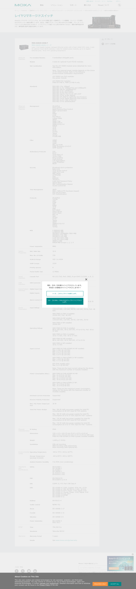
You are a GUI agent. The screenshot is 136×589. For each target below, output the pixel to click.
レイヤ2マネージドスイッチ (73, 10)
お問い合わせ (89, 1)
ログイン (118, 1)
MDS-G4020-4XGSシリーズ (93, 10)
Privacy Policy (45, 585)
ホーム (17, 10)
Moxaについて (103, 5)
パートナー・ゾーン (100, 1)
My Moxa (109, 1)
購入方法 (87, 5)
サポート (73, 5)
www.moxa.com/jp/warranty (66, 540)
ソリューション (57, 5)
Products (24, 10)
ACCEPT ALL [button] (114, 584)
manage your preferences (49, 583)
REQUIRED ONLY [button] (100, 584)
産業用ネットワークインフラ (38, 10)
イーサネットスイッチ (56, 10)
